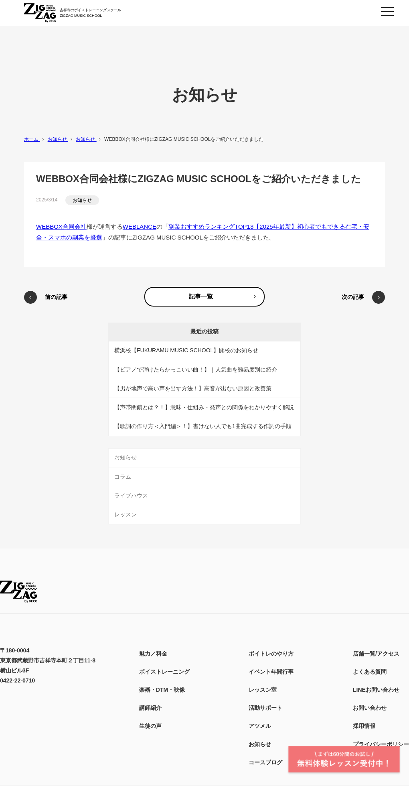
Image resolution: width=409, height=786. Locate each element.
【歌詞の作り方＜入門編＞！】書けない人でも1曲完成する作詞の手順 (203, 426)
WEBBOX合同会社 (61, 226)
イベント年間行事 (271, 671)
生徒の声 (150, 726)
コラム (122, 476)
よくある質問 (370, 671)
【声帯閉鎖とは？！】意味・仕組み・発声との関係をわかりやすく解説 (204, 407)
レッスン (125, 514)
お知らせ (82, 200)
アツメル (260, 726)
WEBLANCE (139, 226)
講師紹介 (150, 708)
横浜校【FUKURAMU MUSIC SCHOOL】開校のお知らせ (186, 350)
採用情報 (364, 726)
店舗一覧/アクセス (376, 653)
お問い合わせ (370, 708)
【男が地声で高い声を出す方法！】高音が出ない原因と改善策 (192, 388)
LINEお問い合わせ (376, 689)
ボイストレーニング (164, 671)
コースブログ (265, 762)
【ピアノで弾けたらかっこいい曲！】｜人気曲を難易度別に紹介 (195, 369)
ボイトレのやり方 (271, 653)
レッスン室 (263, 689)
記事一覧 (201, 296)
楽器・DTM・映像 (162, 689)
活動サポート (265, 708)
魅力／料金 (153, 653)
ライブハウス (131, 495)
